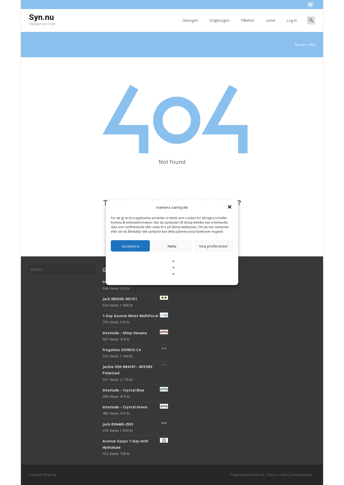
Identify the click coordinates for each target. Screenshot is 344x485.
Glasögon (190, 25)
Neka (171, 245)
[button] (230, 207)
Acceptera (130, 245)
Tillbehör (247, 25)
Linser (271, 25)
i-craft (281, 475)
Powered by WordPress (248, 475)
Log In (292, 25)
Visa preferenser (213, 245)
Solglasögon (219, 25)
